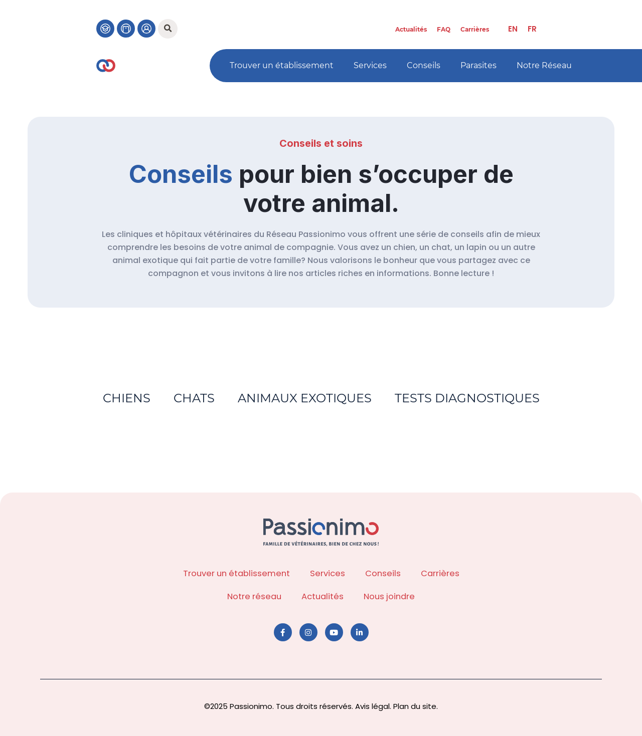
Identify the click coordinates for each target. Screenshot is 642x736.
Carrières (474, 29)
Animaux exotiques (305, 398)
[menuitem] (513, 29)
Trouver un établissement (282, 65)
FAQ (443, 29)
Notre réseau (254, 596)
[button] (168, 29)
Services (370, 65)
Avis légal (372, 706)
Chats (193, 398)
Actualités (411, 29)
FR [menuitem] (532, 29)
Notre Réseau (544, 65)
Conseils (423, 65)
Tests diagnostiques (468, 398)
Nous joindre (389, 596)
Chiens (125, 398)
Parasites (478, 65)
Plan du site (414, 706)
